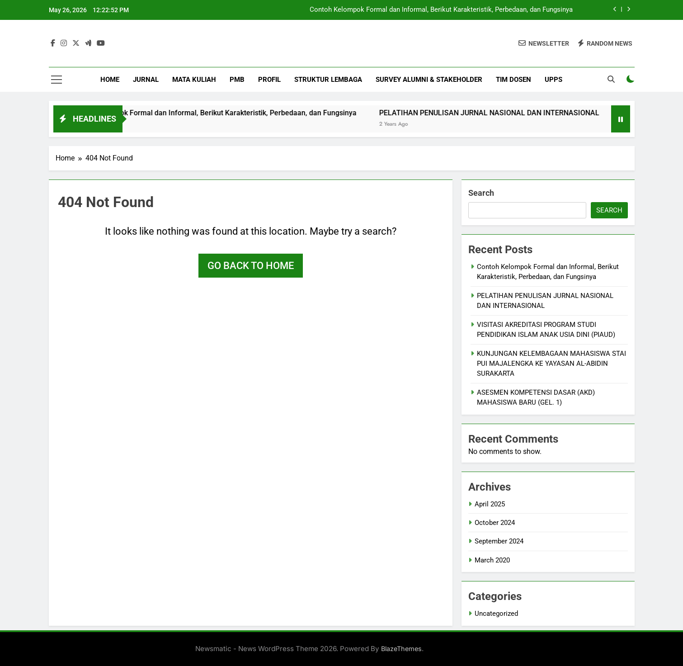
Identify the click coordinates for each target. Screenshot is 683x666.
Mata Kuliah (194, 80)
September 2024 (499, 541)
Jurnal (146, 80)
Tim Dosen (513, 80)
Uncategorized (496, 613)
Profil (269, 80)
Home (109, 80)
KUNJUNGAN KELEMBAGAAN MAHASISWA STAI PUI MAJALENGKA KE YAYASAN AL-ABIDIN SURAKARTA (551, 364)
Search (481, 193)
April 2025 (490, 504)
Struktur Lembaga (328, 80)
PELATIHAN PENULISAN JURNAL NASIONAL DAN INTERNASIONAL (535, 113)
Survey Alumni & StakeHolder (429, 80)
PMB (237, 80)
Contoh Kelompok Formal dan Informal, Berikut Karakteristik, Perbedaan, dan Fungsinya (441, 10)
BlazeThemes (401, 648)
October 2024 (495, 523)
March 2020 (492, 560)
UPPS (553, 80)
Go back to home (250, 265)
